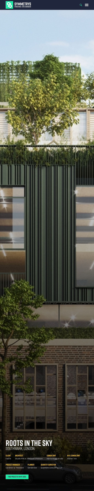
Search (81, 5)
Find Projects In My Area (17, 476)
